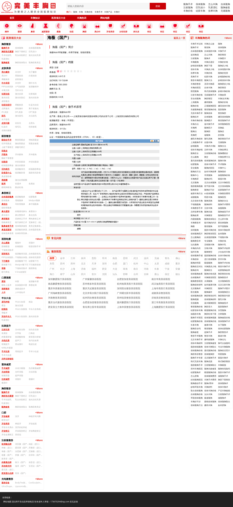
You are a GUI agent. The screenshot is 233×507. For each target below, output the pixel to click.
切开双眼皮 (6, 143)
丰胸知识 (35, 17)
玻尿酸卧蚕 (20, 172)
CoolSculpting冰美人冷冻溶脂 (35, 482)
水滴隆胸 (208, 281)
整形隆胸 (208, 328)
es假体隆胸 (209, 193)
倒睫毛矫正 (20, 147)
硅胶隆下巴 (34, 261)
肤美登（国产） (8, 458)
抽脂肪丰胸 (196, 313)
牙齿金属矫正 (7, 434)
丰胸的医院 (196, 87)
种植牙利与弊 (35, 416)
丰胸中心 (222, 167)
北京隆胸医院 (224, 281)
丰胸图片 (222, 58)
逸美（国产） (21, 466)
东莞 (52, 263)
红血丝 (4, 126)
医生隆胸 (195, 292)
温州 (146, 258)
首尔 (94, 274)
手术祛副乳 (6, 55)
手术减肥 (5, 368)
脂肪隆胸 (222, 109)
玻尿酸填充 (20, 169)
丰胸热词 (81, 17)
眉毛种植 (5, 301)
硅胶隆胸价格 (197, 321)
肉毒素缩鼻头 (21, 211)
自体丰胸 (208, 87)
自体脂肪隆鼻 (7, 196)
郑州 (73, 263)
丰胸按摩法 (223, 149)
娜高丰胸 (208, 405)
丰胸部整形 (196, 83)
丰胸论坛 (222, 339)
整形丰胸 (208, 335)
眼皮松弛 (19, 187)
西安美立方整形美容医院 (61, 307)
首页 (12, 17)
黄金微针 (19, 344)
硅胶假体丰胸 (197, 310)
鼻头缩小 (5, 215)
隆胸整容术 (196, 240)
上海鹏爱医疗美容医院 (163, 307)
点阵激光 (5, 108)
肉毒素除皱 (6, 336)
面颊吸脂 (5, 246)
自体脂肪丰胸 (210, 51)
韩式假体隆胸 (210, 91)
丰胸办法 (195, 124)
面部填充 (5, 253)
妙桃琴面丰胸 (197, 387)
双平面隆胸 (223, 226)
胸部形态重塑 (7, 51)
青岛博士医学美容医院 (94, 307)
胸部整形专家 (224, 295)
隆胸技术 (195, 116)
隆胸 (75, 11)
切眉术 (18, 183)
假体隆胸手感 (197, 255)
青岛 (167, 258)
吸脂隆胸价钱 (210, 310)
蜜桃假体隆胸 (210, 401)
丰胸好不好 (196, 401)
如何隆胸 (222, 233)
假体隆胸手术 (224, 321)
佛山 (177, 258)
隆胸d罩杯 (208, 383)
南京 (135, 268)
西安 (104, 268)
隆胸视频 (195, 299)
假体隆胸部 (209, 354)
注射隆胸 (188, 7)
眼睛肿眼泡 (6, 187)
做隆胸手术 (223, 376)
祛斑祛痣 (5, 93)
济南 (83, 268)
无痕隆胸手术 (210, 94)
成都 (167, 263)
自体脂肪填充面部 (35, 253)
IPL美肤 (4, 112)
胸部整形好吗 (210, 295)
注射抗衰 (5, 329)
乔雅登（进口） (35, 447)
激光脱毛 (19, 115)
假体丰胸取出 (210, 346)
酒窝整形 (5, 288)
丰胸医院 (208, 288)
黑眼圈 (4, 180)
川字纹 (18, 333)
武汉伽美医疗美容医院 (163, 283)
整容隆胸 (208, 226)
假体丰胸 (195, 69)
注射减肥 (5, 379)
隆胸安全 (195, 153)
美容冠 (18, 434)
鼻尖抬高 (33, 215)
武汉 (135, 258)
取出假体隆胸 (197, 390)
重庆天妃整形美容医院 (94, 288)
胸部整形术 (223, 332)
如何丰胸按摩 (210, 171)
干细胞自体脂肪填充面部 (22, 257)
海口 (52, 274)
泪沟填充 (5, 169)
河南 (146, 268)
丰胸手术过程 (197, 43)
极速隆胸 (208, 397)
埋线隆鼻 (19, 200)
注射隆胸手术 (224, 394)
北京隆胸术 (196, 288)
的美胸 (221, 135)
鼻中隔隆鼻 (34, 204)
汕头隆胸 (195, 244)
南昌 (115, 258)
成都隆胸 (195, 197)
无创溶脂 (5, 371)
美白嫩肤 (5, 72)
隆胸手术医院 (197, 317)
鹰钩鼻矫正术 (35, 218)
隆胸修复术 (223, 303)
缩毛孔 (18, 126)
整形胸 (207, 47)
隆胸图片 (208, 120)
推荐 (52, 258)
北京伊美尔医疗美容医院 (95, 293)
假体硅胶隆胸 (224, 328)
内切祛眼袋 (20, 161)
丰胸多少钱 (209, 69)
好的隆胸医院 (197, 379)
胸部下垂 (208, 65)
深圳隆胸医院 (224, 124)
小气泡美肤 (20, 86)
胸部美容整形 (197, 354)
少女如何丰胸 (224, 251)
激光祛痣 (5, 97)
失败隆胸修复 (197, 109)
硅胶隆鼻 (33, 196)
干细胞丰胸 (223, 237)
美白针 (4, 75)
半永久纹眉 (20, 301)
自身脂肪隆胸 (210, 237)
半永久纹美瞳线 (35, 309)
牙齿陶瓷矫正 (35, 430)
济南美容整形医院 (161, 297)
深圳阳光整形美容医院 (128, 288)
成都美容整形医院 (161, 293)
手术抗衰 (5, 351)
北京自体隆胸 (210, 182)
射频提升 (5, 344)
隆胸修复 (225, 7)
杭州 (135, 263)
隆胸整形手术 (224, 215)
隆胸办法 (222, 146)
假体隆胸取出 (224, 401)
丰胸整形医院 (210, 277)
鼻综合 (4, 204)
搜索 (157, 6)
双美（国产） (21, 473)
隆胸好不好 (209, 189)
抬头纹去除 (34, 329)
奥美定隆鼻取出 (35, 226)
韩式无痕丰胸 (197, 361)
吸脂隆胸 (208, 262)
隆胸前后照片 (224, 350)
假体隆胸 (200, 4)
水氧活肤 (5, 90)
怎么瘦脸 (5, 242)
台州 (135, 274)
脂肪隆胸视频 (197, 186)
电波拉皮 (33, 344)
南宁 (62, 274)
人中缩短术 (20, 292)
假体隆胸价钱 (210, 321)
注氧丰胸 (208, 248)
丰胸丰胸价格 (197, 120)
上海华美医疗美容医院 (163, 288)
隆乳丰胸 (222, 299)
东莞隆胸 (222, 310)
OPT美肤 (33, 112)
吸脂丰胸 (222, 178)
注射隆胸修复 (210, 343)
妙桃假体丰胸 (224, 80)
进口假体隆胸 (210, 259)
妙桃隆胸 (195, 146)
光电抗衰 (5, 340)
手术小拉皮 (34, 351)
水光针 (18, 72)
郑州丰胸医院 (197, 368)
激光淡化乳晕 (35, 55)
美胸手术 (195, 76)
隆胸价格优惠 (210, 273)
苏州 (62, 263)
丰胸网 (194, 127)
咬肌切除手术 (35, 246)
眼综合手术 (6, 139)
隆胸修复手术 (224, 211)
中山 (146, 263)
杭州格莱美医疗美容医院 (130, 283)
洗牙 (17, 416)
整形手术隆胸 (197, 335)
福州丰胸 (195, 251)
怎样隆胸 (222, 313)
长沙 (62, 268)
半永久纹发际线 (22, 316)
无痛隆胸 (225, 10)
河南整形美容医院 (57, 297)
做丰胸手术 (209, 124)
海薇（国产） (7, 451)
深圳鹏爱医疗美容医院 (59, 279)
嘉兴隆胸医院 (210, 303)
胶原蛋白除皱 (35, 336)
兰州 (73, 258)
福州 (94, 268)
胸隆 (193, 226)
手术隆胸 (222, 164)
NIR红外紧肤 (7, 347)
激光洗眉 (19, 305)
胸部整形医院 (210, 233)
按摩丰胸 (213, 10)
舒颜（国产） (21, 455)
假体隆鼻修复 (21, 226)
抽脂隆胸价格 (224, 175)
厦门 (125, 263)
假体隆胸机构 (210, 160)
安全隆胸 (195, 167)
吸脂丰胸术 (223, 357)
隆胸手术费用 (224, 204)
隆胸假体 (208, 113)
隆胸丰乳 (222, 244)
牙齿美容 (5, 423)
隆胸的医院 (209, 167)
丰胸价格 (88, 11)
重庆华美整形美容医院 (59, 288)
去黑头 (32, 123)
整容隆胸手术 (224, 120)
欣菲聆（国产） (35, 455)
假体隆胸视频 (210, 317)
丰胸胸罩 (195, 178)
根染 (31, 301)
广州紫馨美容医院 (92, 279)
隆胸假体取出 (210, 219)
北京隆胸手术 (210, 357)
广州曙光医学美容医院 (128, 293)
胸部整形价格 (224, 273)
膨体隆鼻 (5, 200)
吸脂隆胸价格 (210, 372)
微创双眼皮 (20, 143)
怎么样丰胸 (223, 219)
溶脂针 (32, 242)
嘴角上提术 (6, 285)
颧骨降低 (33, 268)
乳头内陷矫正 (21, 55)
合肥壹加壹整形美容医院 (95, 302)
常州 (104, 258)
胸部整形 (222, 54)
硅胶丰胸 (200, 10)
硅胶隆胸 (195, 164)
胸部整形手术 (224, 138)
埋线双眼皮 (34, 139)
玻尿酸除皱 (20, 336)
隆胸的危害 (223, 73)
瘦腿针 (32, 379)
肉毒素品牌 (6, 462)
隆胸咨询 (195, 270)
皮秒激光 (19, 79)
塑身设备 (5, 482)
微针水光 (33, 82)
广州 (52, 268)
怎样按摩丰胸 (197, 211)
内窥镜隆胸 (196, 219)
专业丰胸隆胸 (224, 346)
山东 (73, 274)
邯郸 (125, 274)
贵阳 (94, 258)
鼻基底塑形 (6, 229)
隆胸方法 (208, 80)
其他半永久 (6, 316)
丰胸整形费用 (224, 193)
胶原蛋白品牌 (7, 473)
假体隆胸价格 (197, 350)
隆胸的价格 (223, 102)
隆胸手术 (188, 4)
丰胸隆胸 (195, 62)
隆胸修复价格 (224, 317)
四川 (83, 274)
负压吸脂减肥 (35, 368)
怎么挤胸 (195, 376)
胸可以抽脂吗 (224, 343)
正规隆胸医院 (210, 105)
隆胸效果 (195, 215)
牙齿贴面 (33, 423)
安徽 (177, 268)
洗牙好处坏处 (21, 427)
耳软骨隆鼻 (20, 204)
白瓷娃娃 (33, 75)
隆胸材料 (208, 204)
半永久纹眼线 (21, 309)
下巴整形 (5, 261)
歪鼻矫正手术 (21, 218)
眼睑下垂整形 (7, 158)
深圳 (104, 263)
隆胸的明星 (196, 262)
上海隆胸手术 (197, 142)
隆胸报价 (222, 171)
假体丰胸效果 (224, 230)
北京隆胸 (195, 182)
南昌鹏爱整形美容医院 (59, 283)
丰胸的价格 (223, 62)
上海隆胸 (195, 102)
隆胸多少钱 (223, 65)
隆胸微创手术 (197, 383)
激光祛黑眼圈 (21, 180)
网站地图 (105, 17)
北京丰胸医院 (224, 182)
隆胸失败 (208, 211)
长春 (156, 268)
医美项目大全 (58, 17)
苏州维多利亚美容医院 (94, 283)
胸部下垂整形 (224, 379)
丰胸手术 (99, 11)
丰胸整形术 (196, 222)
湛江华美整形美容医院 (163, 302)
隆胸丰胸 (222, 160)
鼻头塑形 (5, 211)
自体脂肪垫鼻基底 (35, 229)
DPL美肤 (19, 112)
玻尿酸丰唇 (34, 281)
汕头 (115, 274)
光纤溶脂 (19, 371)
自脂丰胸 (208, 142)
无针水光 (19, 90)
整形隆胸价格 (197, 306)
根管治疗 (5, 420)
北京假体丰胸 (197, 200)
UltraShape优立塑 (8, 486)
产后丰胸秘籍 (224, 390)
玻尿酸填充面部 (22, 253)
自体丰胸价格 (224, 255)
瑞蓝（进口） (35, 444)
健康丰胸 (208, 324)
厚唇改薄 (33, 285)
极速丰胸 (222, 335)
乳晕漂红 (213, 7)
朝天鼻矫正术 (21, 222)
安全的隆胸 (196, 98)
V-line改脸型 (20, 272)
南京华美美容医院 (161, 279)
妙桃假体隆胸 (197, 65)
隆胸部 (207, 131)
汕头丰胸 (208, 394)
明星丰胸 (208, 197)
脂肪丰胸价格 (210, 230)
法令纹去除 (20, 329)
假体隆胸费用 (210, 376)
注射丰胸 (208, 208)
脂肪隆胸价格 (210, 255)
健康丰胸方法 (197, 193)
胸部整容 (222, 87)
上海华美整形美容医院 (128, 307)
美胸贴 (221, 127)
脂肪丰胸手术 (224, 372)
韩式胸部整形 (224, 361)
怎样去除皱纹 (7, 358)
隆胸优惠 (208, 361)
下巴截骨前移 (35, 264)
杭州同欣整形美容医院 (94, 297)
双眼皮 (4, 150)
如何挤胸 (222, 405)
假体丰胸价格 (210, 390)
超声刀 (18, 340)
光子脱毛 (5, 119)
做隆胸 (207, 135)
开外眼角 (33, 154)
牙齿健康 (5, 416)
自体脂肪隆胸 (35, 47)
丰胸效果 (222, 94)
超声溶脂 (19, 375)
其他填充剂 (6, 466)
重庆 (177, 263)
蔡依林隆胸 (223, 222)
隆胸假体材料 (197, 284)
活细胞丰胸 (209, 244)
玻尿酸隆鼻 (20, 196)
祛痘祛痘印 (6, 104)
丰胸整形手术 (197, 208)
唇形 (3, 281)
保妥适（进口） (35, 462)
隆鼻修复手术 (7, 226)
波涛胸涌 (195, 54)
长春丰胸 (195, 324)
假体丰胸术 (223, 387)
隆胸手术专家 (197, 357)
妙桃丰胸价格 (224, 91)
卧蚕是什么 (6, 172)
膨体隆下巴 (6, 264)
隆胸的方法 (196, 171)
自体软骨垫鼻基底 (22, 233)
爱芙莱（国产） (22, 447)
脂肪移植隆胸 (197, 346)
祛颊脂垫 (19, 246)
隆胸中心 (195, 175)
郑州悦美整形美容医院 (128, 297)
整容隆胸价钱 (210, 109)
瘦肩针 (4, 382)
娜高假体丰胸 (224, 105)
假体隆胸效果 (197, 273)
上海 (73, 268)
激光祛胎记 (20, 97)
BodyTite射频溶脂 (22, 482)
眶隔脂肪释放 (7, 165)
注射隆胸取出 (210, 365)
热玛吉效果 (34, 340)
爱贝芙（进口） (8, 469)
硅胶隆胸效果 (224, 270)
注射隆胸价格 (210, 153)
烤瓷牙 (18, 423)
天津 (94, 263)
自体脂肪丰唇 (21, 285)
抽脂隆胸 (222, 208)
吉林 (146, 274)
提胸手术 (208, 332)
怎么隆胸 (195, 157)
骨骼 (3, 268)
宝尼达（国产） (35, 466)
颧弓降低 (5, 272)
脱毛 (3, 115)
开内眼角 (19, 154)
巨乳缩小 (200, 7)
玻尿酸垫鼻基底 (22, 229)
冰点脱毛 (33, 115)
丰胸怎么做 (209, 43)
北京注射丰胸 (224, 284)
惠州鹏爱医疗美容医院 (128, 302)
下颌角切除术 (7, 250)
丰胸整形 (208, 215)
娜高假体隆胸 (224, 116)
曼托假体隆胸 (197, 160)
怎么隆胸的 (196, 237)
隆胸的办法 (223, 200)
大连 (115, 268)
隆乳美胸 (208, 138)
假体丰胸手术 (210, 164)
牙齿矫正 (5, 430)
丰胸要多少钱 (210, 266)
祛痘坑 (18, 123)
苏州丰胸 (222, 259)
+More (39, 44)
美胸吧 (194, 135)
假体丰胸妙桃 (197, 149)
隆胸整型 (208, 251)
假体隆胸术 (223, 383)
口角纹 (32, 333)
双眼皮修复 (34, 143)
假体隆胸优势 (197, 295)
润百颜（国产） (22, 444)
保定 (167, 274)
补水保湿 (5, 82)
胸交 (206, 157)
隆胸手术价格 (224, 262)
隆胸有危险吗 (224, 368)
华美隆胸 (208, 175)
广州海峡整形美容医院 (59, 293)
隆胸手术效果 (224, 248)
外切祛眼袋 (34, 161)
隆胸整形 (195, 189)
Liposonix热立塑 (22, 486)
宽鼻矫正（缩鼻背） (35, 222)
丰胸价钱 (222, 240)
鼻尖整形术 (20, 215)
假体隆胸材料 (210, 299)
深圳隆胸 (195, 230)
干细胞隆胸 (196, 204)
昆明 (125, 258)
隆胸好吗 (208, 178)
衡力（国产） (21, 462)
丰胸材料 (208, 387)
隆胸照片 (208, 127)
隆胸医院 (222, 197)
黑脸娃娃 (19, 75)
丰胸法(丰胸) (223, 98)
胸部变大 (208, 306)
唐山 (156, 274)
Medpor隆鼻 (34, 200)
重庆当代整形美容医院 (59, 302)
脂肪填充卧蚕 (35, 172)
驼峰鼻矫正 (6, 222)
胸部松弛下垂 (210, 313)
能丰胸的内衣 (210, 222)
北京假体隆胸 (224, 186)
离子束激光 (34, 108)
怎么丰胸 (213, 4)
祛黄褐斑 (33, 93)
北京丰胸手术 (197, 339)
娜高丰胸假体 (197, 138)
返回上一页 (179, 37)
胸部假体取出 (21, 62)
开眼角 (4, 154)
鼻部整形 (5, 218)
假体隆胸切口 (224, 292)
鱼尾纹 (32, 183)
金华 (62, 258)
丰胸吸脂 (222, 365)
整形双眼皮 (20, 139)
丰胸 (81, 11)
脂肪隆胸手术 (197, 365)
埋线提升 (19, 351)
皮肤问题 (5, 123)
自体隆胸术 (196, 277)
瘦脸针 (18, 242)
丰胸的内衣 (196, 248)
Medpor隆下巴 (21, 264)
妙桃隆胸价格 (224, 76)
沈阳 (104, 274)
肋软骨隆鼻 (6, 207)
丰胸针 (117, 11)
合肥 (115, 263)
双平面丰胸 (209, 186)
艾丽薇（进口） (35, 451)
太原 (156, 263)
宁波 (167, 268)
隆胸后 (221, 131)
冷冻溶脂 (33, 371)
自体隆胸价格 (197, 394)
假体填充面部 (35, 257)
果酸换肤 (5, 79)
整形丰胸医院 (197, 80)
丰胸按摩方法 (224, 157)
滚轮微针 (19, 108)
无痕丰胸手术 (197, 113)
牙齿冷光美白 (7, 427)
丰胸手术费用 (210, 379)
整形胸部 (222, 113)
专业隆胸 (208, 240)
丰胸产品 (108, 11)
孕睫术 (4, 312)
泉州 (83, 258)
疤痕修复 (33, 126)
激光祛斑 (19, 93)
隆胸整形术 (223, 277)
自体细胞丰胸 (224, 69)
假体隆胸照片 (197, 233)
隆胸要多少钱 (224, 83)
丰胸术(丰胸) (209, 146)
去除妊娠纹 (6, 130)
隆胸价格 (195, 105)
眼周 (3, 183)
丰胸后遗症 (209, 62)
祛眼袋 (4, 161)
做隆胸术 (222, 397)
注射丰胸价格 (197, 94)
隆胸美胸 (208, 200)
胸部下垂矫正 (21, 51)
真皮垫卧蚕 (6, 176)
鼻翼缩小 (33, 211)
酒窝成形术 (20, 288)
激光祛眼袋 (20, 165)
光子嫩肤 (33, 72)
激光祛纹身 (34, 97)
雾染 (3, 305)
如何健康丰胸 (210, 284)
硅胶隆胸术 (196, 372)
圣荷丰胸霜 (209, 83)
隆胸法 (194, 131)
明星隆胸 (222, 354)
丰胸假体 (195, 259)
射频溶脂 (5, 375)
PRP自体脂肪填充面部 (8, 257)
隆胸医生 (208, 270)
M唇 (17, 281)
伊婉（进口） (7, 447)
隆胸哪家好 (223, 153)
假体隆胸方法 (197, 405)
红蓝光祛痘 (34, 104)
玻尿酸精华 (34, 86)
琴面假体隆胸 (197, 397)
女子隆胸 (222, 324)
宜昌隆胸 (195, 303)
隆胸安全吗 (196, 328)
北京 (83, 263)
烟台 (177, 274)
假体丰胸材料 (197, 343)
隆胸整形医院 (197, 281)
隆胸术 (207, 58)
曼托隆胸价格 (210, 350)
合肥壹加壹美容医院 (127, 279)
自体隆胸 (225, 4)
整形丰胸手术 (224, 266)
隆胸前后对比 (197, 266)
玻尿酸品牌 (6, 444)
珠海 (125, 268)
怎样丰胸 (208, 149)
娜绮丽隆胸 (209, 339)
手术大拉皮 (6, 355)
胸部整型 (208, 98)
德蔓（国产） (7, 455)
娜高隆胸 (208, 102)
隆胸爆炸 (208, 292)
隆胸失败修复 (210, 368)
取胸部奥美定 (35, 62)
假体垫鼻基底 (7, 233)
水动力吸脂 (20, 368)
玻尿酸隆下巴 (21, 261)
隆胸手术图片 (224, 288)
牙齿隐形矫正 (21, 430)
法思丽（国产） (22, 451)
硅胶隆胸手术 (224, 189)
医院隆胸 (195, 91)
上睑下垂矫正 (7, 147)
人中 (3, 292)
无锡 (156, 258)
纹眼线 (4, 309)
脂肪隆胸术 (223, 306)
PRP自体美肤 (7, 86)
